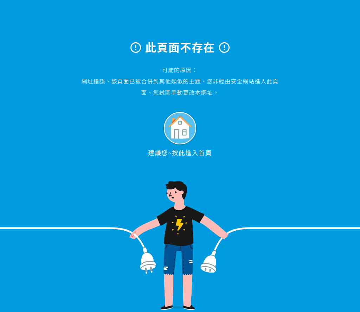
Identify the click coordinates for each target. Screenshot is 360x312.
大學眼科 (180, 23)
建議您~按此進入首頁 (180, 134)
